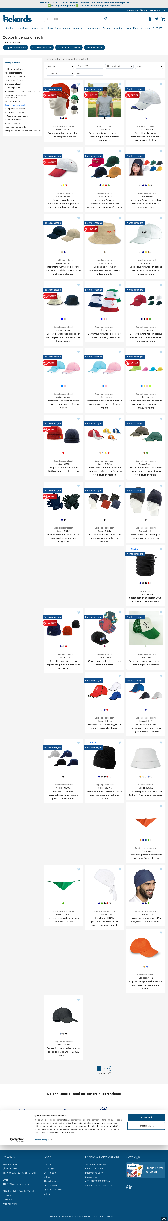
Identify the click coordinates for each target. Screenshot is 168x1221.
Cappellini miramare (41, 47)
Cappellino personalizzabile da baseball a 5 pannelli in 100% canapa (63, 1052)
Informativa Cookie (95, 1172)
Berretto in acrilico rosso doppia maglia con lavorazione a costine (63, 665)
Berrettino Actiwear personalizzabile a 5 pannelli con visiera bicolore (145, 137)
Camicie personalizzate (15, 76)
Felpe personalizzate (14, 80)
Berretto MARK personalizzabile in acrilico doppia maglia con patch (104, 795)
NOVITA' (157, 28)
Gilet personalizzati (13, 84)
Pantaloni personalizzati (15, 123)
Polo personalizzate (13, 73)
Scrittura (10, 28)
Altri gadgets (93, 28)
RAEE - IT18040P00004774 (98, 1185)
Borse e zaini (37, 28)
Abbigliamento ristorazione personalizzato (23, 131)
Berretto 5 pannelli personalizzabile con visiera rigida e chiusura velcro (146, 728)
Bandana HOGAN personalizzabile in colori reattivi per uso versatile (104, 921)
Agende (106, 28)
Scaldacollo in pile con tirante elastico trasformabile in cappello (104, 538)
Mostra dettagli (41, 1216)
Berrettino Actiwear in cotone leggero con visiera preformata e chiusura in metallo (105, 471)
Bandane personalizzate (69, 47)
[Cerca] (106, 19)
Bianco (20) (89, 66)
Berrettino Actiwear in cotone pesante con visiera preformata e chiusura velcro (145, 337)
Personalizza (146, 1202)
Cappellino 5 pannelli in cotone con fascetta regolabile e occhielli (145, 985)
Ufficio (49, 28)
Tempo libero (78, 28)
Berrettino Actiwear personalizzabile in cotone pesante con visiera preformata (104, 203)
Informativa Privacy (95, 1168)
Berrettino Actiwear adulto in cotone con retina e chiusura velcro (63, 404)
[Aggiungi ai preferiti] (78, 84)
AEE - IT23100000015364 (97, 1181)
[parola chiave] (73, 19)
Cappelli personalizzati (15, 105)
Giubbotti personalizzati (15, 87)
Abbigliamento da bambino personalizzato (17, 96)
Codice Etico (91, 1177)
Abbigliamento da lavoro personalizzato (22, 91)
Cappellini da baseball (16, 47)
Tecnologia (22, 28)
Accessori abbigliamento (15, 127)
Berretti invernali (94, 47)
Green (128, 28)
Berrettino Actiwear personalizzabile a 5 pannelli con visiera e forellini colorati (63, 203)
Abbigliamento (62, 28)
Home (46, 59)
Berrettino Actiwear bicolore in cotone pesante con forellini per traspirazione (63, 337)
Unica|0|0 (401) (118, 66)
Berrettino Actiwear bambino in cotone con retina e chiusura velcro (104, 404)
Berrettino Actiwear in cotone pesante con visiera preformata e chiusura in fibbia (145, 471)
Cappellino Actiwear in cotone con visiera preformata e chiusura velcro (145, 270)
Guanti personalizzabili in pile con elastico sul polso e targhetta (63, 538)
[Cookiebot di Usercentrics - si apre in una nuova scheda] (17, 1216)
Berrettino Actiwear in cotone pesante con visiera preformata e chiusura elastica (63, 270)
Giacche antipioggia (13, 101)
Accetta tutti (146, 1193)
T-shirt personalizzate (14, 69)
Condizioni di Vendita (95, 1164)
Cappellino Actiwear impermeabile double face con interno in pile (104, 270)
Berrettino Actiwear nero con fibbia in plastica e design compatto (104, 137)
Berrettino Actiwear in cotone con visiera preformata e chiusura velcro (146, 203)
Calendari (117, 28)
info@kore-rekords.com (152, 10)
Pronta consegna (142, 28)
